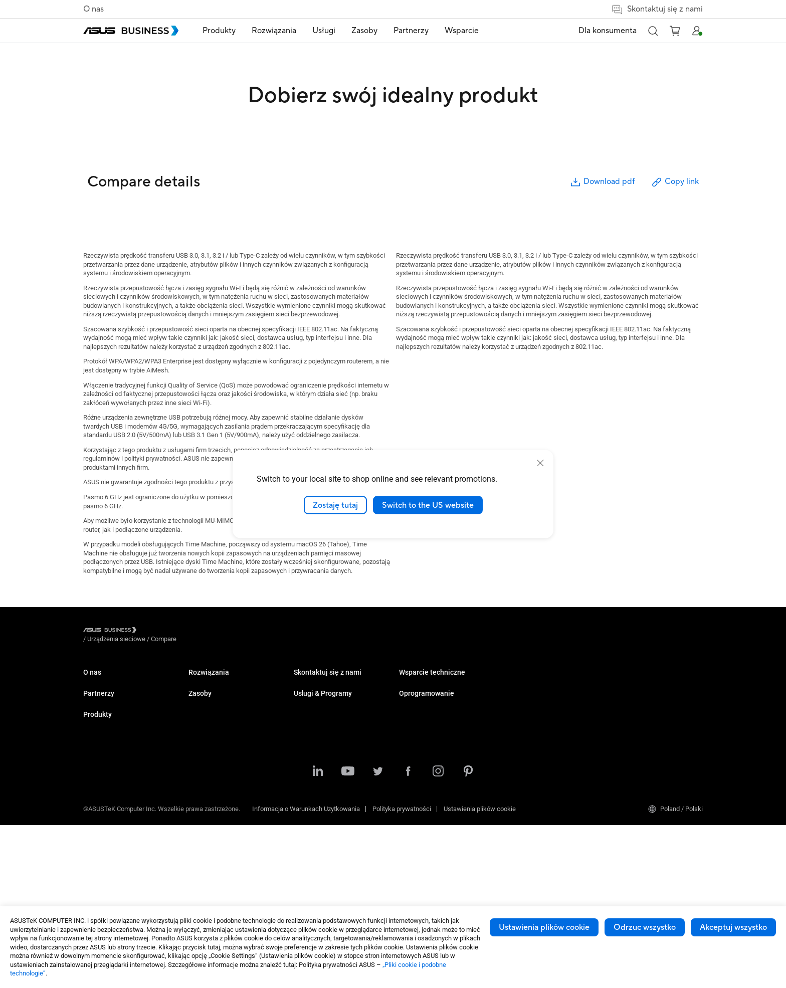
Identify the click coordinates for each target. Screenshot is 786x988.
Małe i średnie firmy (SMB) (331, 681)
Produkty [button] (219, 31)
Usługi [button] (323, 31)
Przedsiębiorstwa (318, 696)
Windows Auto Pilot (637, 726)
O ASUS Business (108, 681)
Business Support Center (539, 749)
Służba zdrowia (315, 741)
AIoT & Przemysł (212, 802)
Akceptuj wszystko (733, 927)
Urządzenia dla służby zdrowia (230, 847)
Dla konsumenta (607, 31)
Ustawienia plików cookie (544, 927)
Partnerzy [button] (411, 31)
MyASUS (622, 681)
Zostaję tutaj (335, 505)
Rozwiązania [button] (274, 31)
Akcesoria (202, 877)
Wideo (408, 711)
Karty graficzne (209, 787)
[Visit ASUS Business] (111, 632)
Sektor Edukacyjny (320, 711)
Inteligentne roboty (214, 862)
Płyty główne (206, 771)
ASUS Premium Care (533, 681)
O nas (93, 9)
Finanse (305, 811)
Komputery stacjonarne (221, 696)
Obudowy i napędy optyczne (227, 832)
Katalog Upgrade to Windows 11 (444, 696)
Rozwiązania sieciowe (219, 817)
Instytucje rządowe (320, 826)
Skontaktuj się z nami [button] (657, 9)
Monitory (200, 726)
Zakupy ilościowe (424, 749)
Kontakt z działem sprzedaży (439, 764)
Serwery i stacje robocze (223, 756)
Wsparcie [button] (462, 31)
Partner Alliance (105, 734)
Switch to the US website (428, 505)
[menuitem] (219, 31)
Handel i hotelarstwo (323, 726)
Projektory (202, 741)
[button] (653, 31)
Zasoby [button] (364, 31)
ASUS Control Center (638, 696)
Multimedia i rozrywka (324, 796)
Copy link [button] (675, 182)
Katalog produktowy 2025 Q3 (439, 681)
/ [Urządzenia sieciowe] (171, 631)
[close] (540, 463)
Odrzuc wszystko (645, 927)
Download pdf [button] (602, 182)
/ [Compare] (218, 631)
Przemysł (307, 756)
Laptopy (199, 681)
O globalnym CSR (107, 696)
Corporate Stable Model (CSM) (547, 696)
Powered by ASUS (529, 711)
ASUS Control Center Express (650, 711)
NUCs (196, 711)
